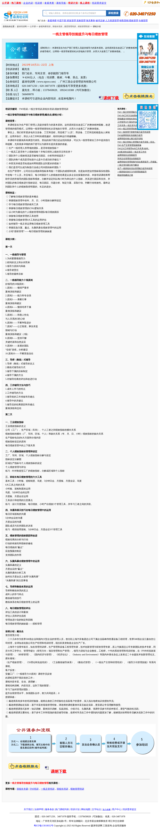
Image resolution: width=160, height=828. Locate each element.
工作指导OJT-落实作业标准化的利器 (133, 122)
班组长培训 (57, 26)
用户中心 (116, 809)
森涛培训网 (22, 26)
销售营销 (123, 20)
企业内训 (28, 3)
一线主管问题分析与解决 (128, 165)
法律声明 (38, 809)
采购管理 (81, 20)
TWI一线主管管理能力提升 (129, 112)
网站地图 (85, 809)
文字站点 (96, 809)
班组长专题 (22, 789)
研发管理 (71, 20)
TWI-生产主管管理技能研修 (129, 145)
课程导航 (61, 3)
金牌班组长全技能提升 (127, 155)
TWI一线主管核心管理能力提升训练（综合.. (136, 142)
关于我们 (28, 809)
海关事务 (90, 20)
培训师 (38, 3)
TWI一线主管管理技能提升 (129, 129)
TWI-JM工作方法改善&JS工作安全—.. (133, 115)
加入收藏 (106, 809)
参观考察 (49, 3)
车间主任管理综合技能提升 (129, 158)
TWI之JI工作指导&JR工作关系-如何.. (133, 148)
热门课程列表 (62, 809)
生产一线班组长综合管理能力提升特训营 (135, 168)
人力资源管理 (112, 20)
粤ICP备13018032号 (43, 825)
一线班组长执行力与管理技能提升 (132, 172)
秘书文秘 (100, 20)
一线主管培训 (47, 789)
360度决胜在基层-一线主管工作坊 (131, 152)
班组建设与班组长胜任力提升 (130, 119)
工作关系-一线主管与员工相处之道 (132, 125)
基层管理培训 (70, 26)
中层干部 (62, 20)
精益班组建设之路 (125, 175)
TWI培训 (34, 789)
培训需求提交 (99, 3)
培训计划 (75, 809)
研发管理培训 (84, 26)
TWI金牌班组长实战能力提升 (130, 135)
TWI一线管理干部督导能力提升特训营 (133, 132)
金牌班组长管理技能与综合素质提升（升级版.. (137, 162)
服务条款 (49, 809)
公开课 (33, 26)
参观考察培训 (45, 26)
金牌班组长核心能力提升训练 (130, 138)
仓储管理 (143, 20)
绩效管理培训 (77, 789)
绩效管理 (133, 20)
